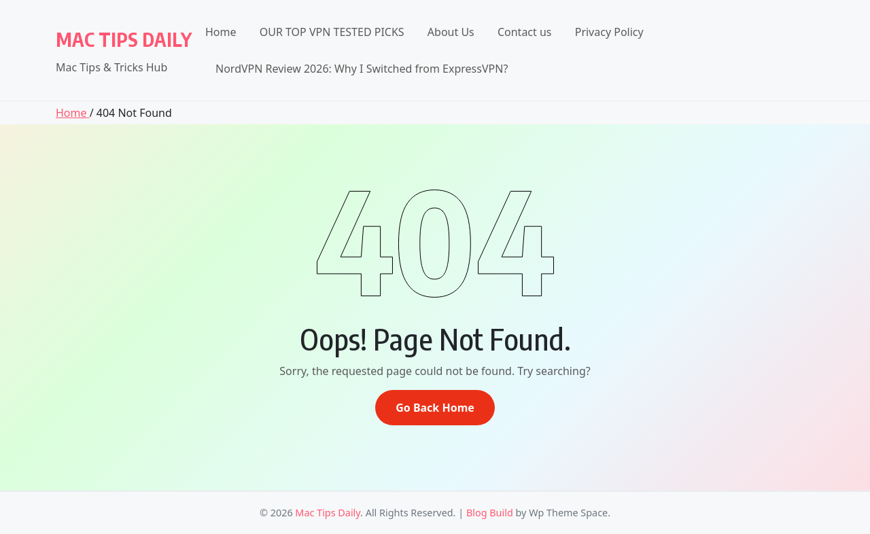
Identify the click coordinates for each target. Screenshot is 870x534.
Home (221, 31)
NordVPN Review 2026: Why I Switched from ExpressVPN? (361, 68)
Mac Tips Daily (124, 39)
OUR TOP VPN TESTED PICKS (332, 31)
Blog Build (489, 512)
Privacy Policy (609, 31)
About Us (451, 31)
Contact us (525, 31)
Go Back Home (435, 407)
